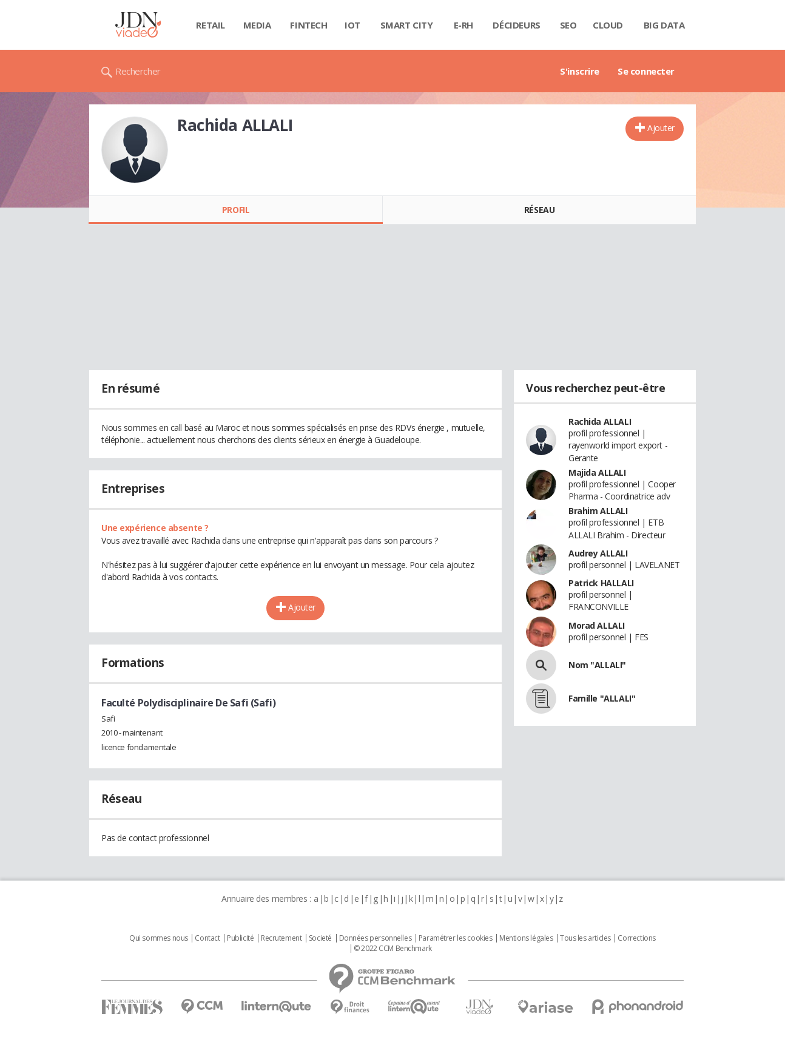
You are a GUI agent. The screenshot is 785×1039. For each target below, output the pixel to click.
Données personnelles (375, 938)
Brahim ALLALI (598, 510)
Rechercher (138, 71)
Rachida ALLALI (599, 421)
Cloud (608, 25)
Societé (320, 938)
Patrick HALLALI (601, 583)
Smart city (406, 25)
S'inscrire (579, 71)
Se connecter (646, 71)
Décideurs (516, 25)
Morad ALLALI (596, 625)
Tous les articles (585, 938)
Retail (210, 25)
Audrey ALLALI (598, 553)
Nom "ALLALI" (597, 665)
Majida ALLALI (597, 472)
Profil (235, 209)
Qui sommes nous (158, 938)
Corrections (636, 938)
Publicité (240, 938)
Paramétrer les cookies (456, 938)
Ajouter (661, 128)
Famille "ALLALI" (601, 698)
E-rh (463, 25)
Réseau (539, 209)
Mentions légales (526, 938)
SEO (568, 25)
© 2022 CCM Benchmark (393, 948)
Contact (207, 938)
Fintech (308, 25)
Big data (664, 25)
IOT (352, 25)
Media (257, 25)
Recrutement (281, 938)
